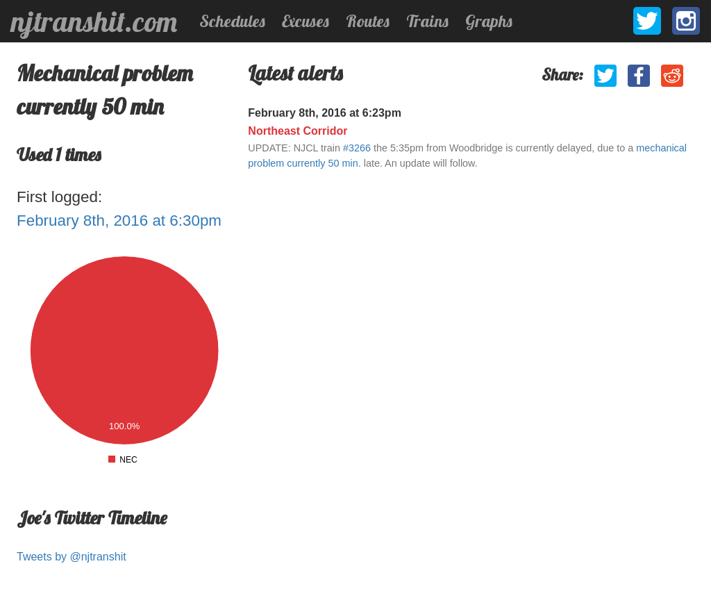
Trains (427, 20)
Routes (368, 20)
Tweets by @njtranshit (71, 557)
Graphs (488, 20)
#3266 (357, 147)
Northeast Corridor (297, 131)
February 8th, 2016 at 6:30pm (119, 220)
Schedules (232, 20)
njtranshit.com (94, 21)
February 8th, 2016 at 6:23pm (324, 113)
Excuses (305, 20)
